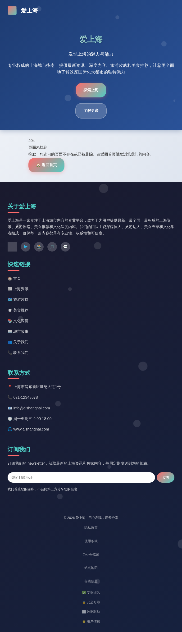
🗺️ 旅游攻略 (18, 300)
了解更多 (91, 111)
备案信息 (91, 581)
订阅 (166, 477)
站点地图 (91, 568)
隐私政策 (91, 527)
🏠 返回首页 (46, 165)
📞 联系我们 (18, 353)
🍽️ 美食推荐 (18, 310)
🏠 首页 (14, 278)
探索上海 (91, 90)
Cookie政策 (91, 554)
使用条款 (91, 541)
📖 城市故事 (18, 332)
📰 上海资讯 (18, 289)
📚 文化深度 (18, 321)
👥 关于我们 (18, 342)
